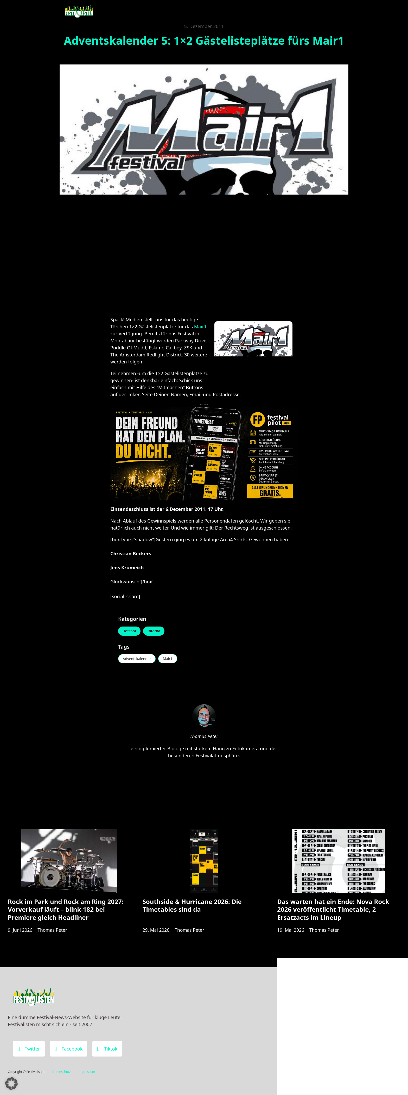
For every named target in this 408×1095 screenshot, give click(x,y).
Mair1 (200, 326)
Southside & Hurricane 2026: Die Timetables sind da (192, 908)
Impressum (86, 1072)
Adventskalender (137, 659)
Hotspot (130, 631)
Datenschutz (61, 1072)
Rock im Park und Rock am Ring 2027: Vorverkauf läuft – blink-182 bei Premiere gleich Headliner (65, 912)
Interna (155, 631)
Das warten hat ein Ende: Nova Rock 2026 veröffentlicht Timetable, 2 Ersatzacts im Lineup (333, 912)
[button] (11, 1083)
